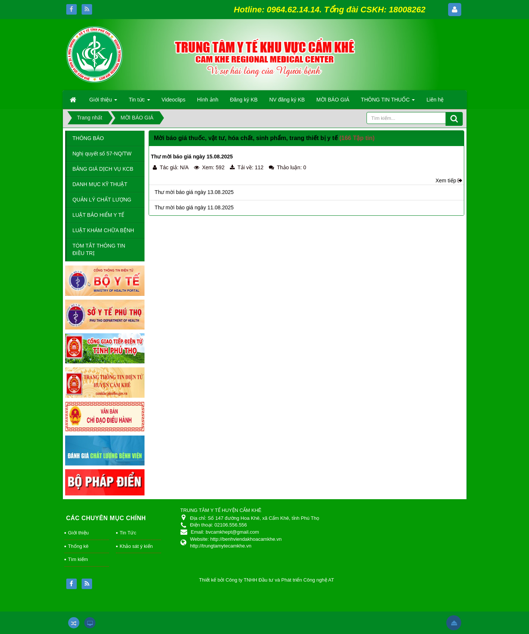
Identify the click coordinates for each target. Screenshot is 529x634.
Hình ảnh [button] (207, 100)
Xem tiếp (445, 180)
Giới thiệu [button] (103, 102)
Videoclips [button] (174, 100)
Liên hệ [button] (435, 100)
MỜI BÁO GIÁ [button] (332, 100)
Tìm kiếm (78, 559)
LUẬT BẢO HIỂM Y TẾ (99, 215)
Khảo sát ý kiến (136, 546)
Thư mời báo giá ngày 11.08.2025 (194, 207)
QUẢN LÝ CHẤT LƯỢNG (102, 200)
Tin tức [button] (139, 102)
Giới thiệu (78, 533)
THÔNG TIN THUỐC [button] (388, 102)
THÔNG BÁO (88, 138)
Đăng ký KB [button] (244, 100)
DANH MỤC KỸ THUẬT (100, 184)
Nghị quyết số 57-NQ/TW (102, 154)
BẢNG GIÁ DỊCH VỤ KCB (103, 169)
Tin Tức (128, 533)
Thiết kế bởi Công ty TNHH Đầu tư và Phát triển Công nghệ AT (266, 580)
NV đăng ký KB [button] (287, 100)
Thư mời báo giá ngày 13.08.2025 (194, 192)
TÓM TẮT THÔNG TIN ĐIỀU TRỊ (99, 249)
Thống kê (78, 546)
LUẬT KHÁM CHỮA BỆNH (103, 230)
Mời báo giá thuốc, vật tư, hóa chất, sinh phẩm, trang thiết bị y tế (246, 138)
